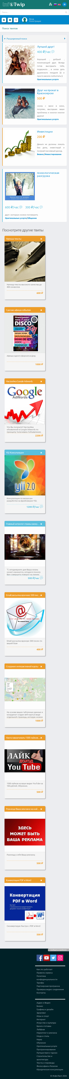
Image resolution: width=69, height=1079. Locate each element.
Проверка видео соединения (50, 989)
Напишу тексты (13, 238)
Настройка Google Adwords (19, 381)
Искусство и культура (46, 1022)
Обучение (41, 1042)
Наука (39, 1039)
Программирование (46, 1049)
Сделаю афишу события (18, 309)
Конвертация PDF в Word (18, 880)
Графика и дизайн (45, 1009)
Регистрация (35, 21)
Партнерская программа (48, 986)
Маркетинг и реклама (47, 1032)
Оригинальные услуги (48, 79)
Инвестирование (53, 154)
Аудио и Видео (43, 1002)
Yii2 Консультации (15, 452)
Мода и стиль (43, 1036)
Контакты (41, 992)
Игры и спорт (43, 1016)
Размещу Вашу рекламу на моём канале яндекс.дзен (32, 808)
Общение (32, 218)
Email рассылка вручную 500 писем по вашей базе (31, 594)
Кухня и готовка (44, 1026)
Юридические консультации (50, 1069)
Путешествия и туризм (47, 1052)
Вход (31, 19)
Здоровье (41, 1012)
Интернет (41, 1019)
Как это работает (44, 969)
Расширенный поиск (15, 38)
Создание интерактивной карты (22, 666)
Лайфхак (41, 1029)
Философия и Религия (47, 1066)
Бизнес (40, 154)
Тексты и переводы (46, 1062)
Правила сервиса (45, 972)
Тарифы (40, 982)
